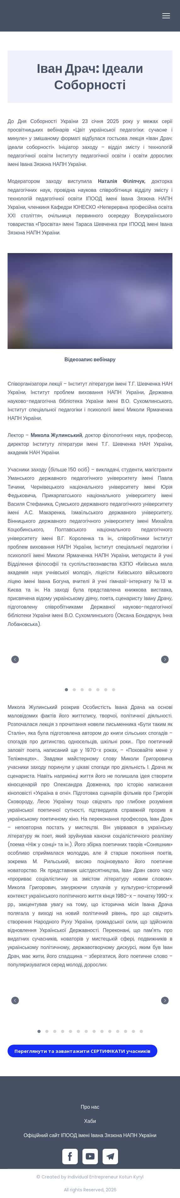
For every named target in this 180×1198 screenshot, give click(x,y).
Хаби (90, 1121)
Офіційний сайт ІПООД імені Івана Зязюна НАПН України (90, 1135)
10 (110, 1031)
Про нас (90, 1107)
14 (141, 1031)
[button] (82, 1051)
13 (133, 1031)
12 (125, 1031)
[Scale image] (48, 658)
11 (117, 1031)
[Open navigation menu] (166, 15)
